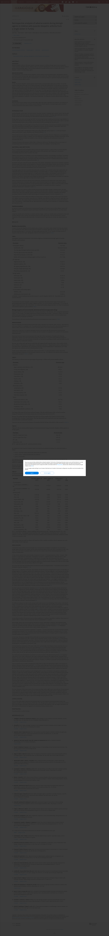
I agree (31, 473)
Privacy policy (60, 464)
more (32, 465)
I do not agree (47, 473)
